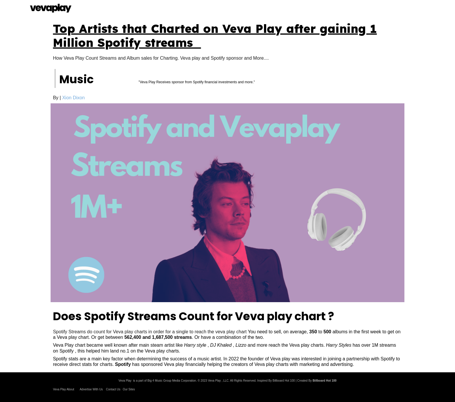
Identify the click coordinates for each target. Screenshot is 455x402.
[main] (227, 35)
